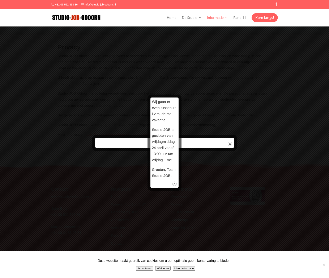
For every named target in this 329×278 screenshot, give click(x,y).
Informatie (215, 17)
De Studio (189, 17)
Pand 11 (239, 17)
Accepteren (144, 268)
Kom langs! (264, 17)
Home (171, 17)
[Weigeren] (324, 264)
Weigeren (163, 268)
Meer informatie (184, 268)
